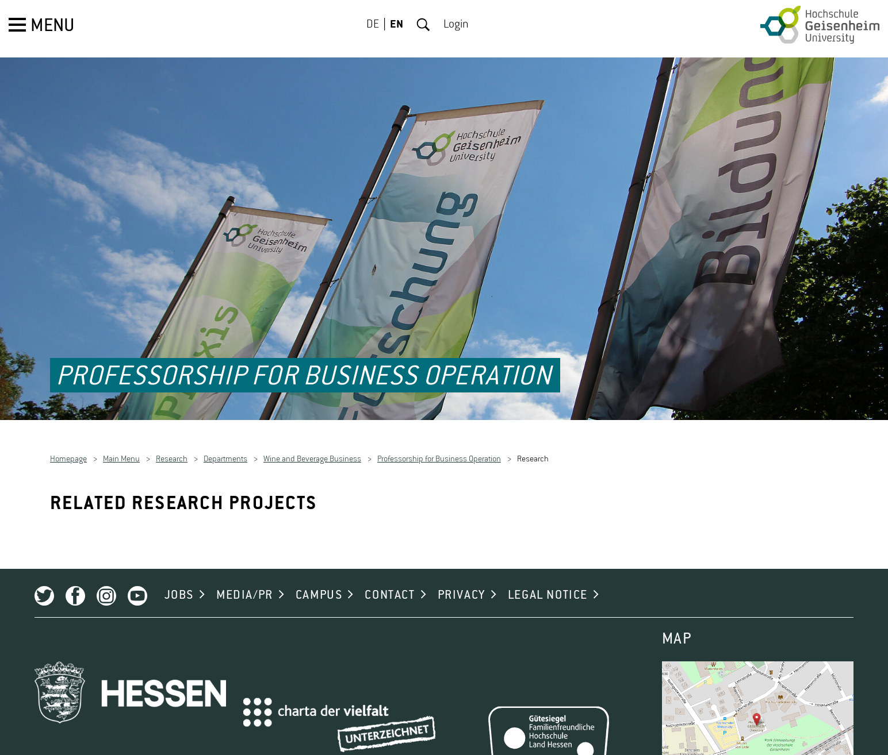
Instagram (106, 585)
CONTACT (390, 585)
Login (456, 24)
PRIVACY (461, 585)
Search (423, 24)
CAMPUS (319, 585)
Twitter (44, 585)
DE (372, 24)
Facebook (75, 585)
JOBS (179, 585)
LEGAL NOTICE (548, 585)
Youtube (137, 585)
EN (396, 24)
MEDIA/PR (244, 585)
